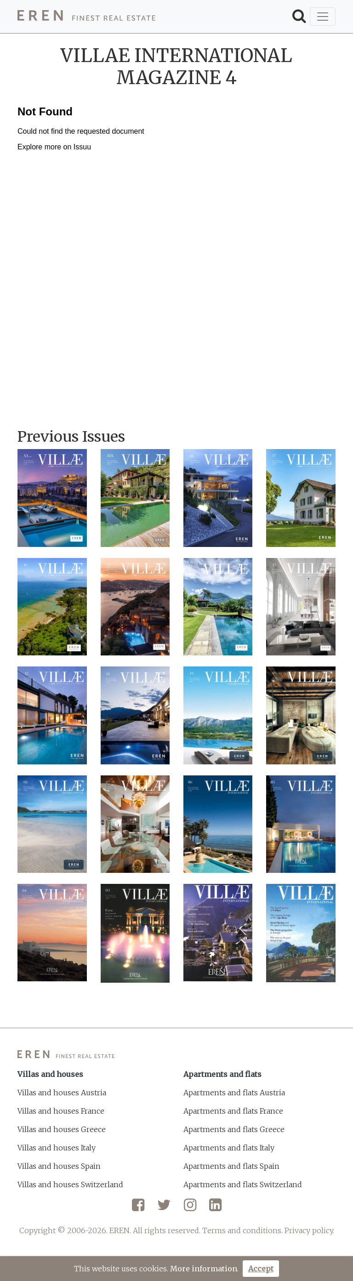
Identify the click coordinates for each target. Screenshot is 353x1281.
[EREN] (86, 17)
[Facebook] (138, 1208)
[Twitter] (164, 1208)
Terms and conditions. (242, 1230)
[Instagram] (190, 1208)
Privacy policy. (309, 1230)
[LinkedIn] (215, 1208)
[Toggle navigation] (323, 16)
